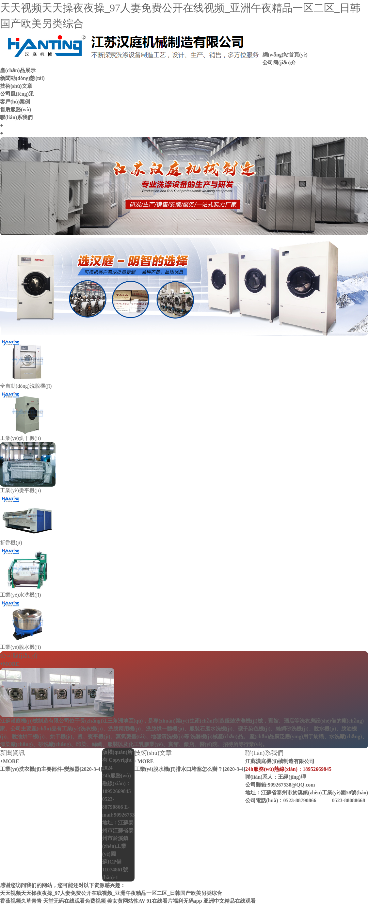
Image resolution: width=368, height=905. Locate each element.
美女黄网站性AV (126, 901)
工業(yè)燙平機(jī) (20, 490)
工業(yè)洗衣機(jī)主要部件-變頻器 (40, 769)
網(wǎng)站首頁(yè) (285, 54)
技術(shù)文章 (16, 86)
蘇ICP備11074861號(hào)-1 (115, 869)
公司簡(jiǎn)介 (279, 62)
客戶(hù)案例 (15, 101)
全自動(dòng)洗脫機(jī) (26, 386)
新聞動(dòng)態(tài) (22, 78)
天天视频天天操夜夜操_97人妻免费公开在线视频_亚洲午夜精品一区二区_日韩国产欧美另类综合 (111, 893)
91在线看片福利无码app (174, 901)
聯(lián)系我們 (16, 117)
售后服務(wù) (15, 109)
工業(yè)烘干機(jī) (20, 438)
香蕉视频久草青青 (21, 901)
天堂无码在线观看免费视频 (74, 901)
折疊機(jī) (11, 542)
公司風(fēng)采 (17, 94)
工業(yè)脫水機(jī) (20, 647)
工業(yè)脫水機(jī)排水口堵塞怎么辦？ (179, 769)
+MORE (9, 664)
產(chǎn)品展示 (18, 70)
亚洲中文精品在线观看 (229, 901)
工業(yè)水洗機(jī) (20, 595)
